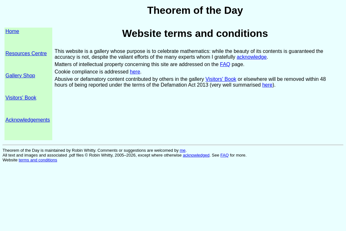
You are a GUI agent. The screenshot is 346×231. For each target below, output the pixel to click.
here (135, 71)
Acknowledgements (27, 120)
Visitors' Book (20, 97)
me (183, 150)
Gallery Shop (20, 75)
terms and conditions (38, 160)
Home (12, 31)
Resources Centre (26, 53)
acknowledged (196, 155)
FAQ (225, 64)
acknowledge (251, 57)
